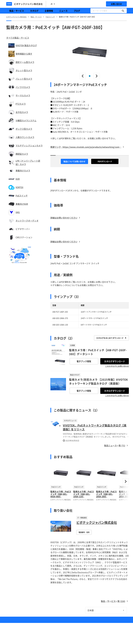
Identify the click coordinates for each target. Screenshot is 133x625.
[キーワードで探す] (123, 11)
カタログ (34, 10)
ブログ (77, 10)
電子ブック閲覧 (84, 361)
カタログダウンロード (114, 361)
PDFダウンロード (105, 161)
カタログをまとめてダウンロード (111, 338)
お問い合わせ (116, 4)
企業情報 (49, 10)
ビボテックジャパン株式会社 (96, 522)
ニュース (63, 10)
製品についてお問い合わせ (74, 161)
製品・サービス (16, 10)
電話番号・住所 (84, 532)
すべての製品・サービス (17, 37)
